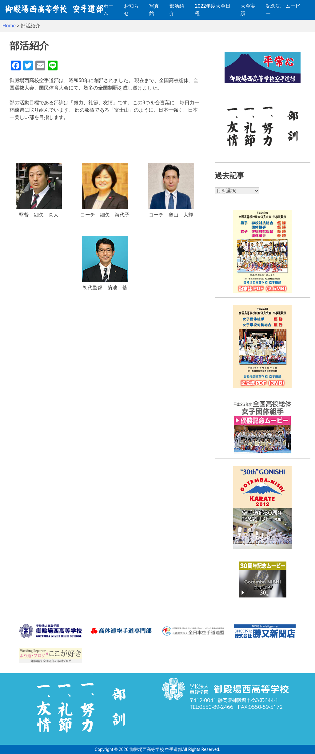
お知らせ (131, 9)
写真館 (154, 9)
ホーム (108, 9)
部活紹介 (176, 9)
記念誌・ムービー (283, 9)
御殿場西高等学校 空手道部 (156, 749)
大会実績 (248, 9)
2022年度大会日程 (212, 9)
